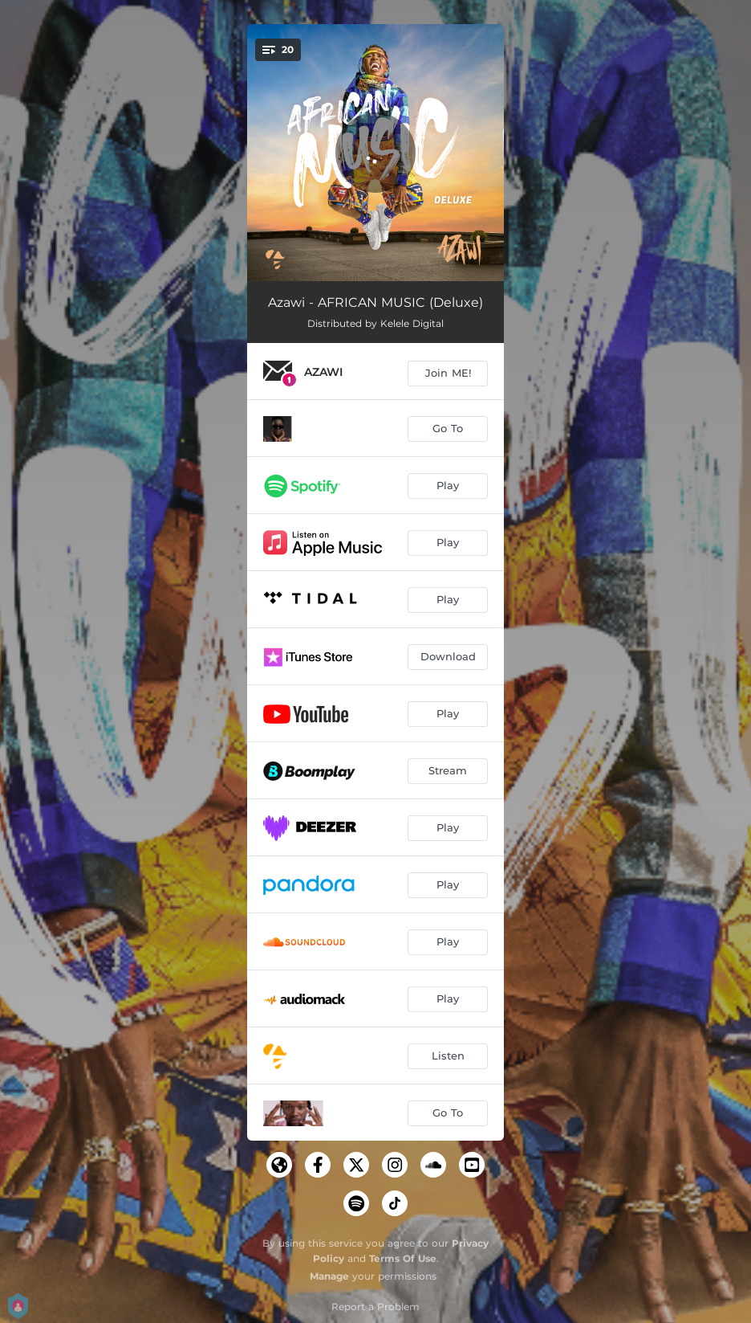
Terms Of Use (402, 1258)
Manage (329, 1276)
